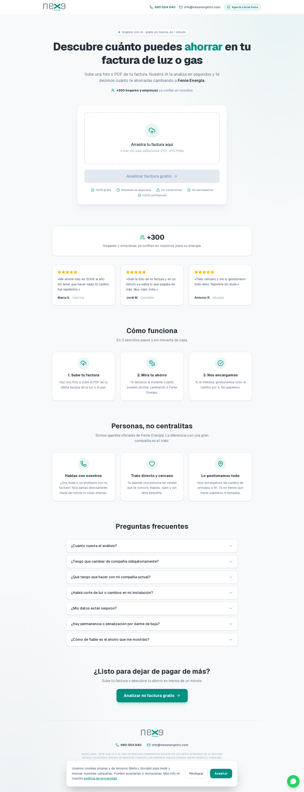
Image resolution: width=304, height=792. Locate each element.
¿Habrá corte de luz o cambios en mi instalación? (152, 592)
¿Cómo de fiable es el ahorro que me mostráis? (152, 639)
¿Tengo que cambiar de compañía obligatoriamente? (152, 561)
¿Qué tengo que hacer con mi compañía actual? (152, 577)
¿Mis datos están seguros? (152, 608)
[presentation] (152, 138)
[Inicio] (54, 7)
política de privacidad (100, 778)
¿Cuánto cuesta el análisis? (152, 545)
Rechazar (196, 773)
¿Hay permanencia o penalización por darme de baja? (152, 624)
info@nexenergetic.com (200, 7)
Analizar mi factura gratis (152, 695)
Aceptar (221, 773)
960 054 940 (162, 7)
